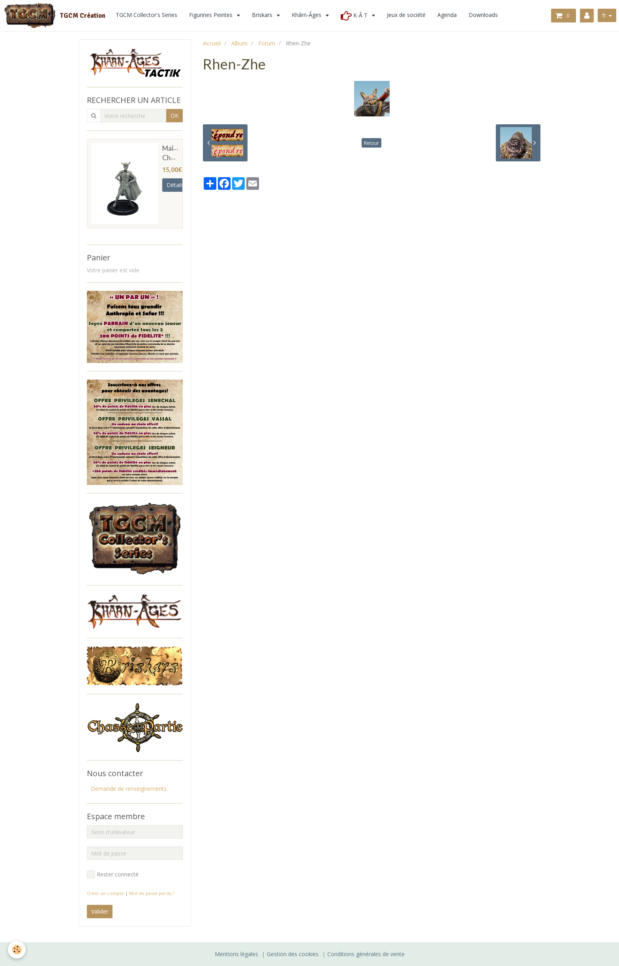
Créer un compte (105, 893)
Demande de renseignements (129, 788)
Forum (266, 43)
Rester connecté (113, 874)
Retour (371, 143)
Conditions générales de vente (366, 954)
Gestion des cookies (293, 954)
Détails (175, 185)
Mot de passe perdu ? (151, 893)
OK (174, 115)
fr (604, 15)
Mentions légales (236, 954)
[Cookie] (17, 950)
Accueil (212, 43)
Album (239, 43)
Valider (99, 911)
